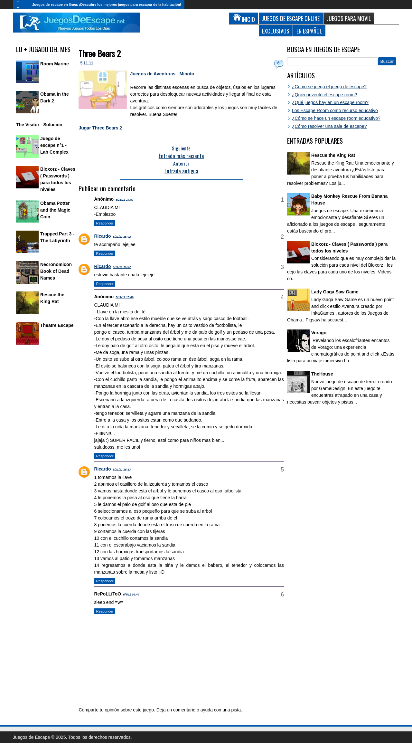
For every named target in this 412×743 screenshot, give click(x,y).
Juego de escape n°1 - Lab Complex (54, 145)
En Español (309, 30)
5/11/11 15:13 (122, 469)
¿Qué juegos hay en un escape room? (330, 102)
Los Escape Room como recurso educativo (335, 110)
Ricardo (102, 236)
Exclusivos (275, 30)
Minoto (187, 73)
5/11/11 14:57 (125, 199)
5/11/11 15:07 (122, 267)
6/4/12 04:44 (131, 594)
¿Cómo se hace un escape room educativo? (336, 118)
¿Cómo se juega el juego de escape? (329, 86)
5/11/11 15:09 (125, 297)
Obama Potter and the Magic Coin (55, 210)
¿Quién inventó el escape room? (324, 94)
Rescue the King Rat (333, 155)
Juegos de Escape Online (291, 18)
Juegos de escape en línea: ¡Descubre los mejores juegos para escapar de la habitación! (106, 4)
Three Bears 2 (100, 53)
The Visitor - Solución (39, 124)
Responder (104, 223)
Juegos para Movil (349, 18)
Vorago (318, 332)
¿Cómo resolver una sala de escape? (329, 126)
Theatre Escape (57, 325)
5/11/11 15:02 (122, 236)
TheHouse (322, 373)
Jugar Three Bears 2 (100, 127)
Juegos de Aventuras (152, 73)
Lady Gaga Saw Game (334, 291)
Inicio (21, 4)
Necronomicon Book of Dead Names (56, 271)
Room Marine (54, 63)
